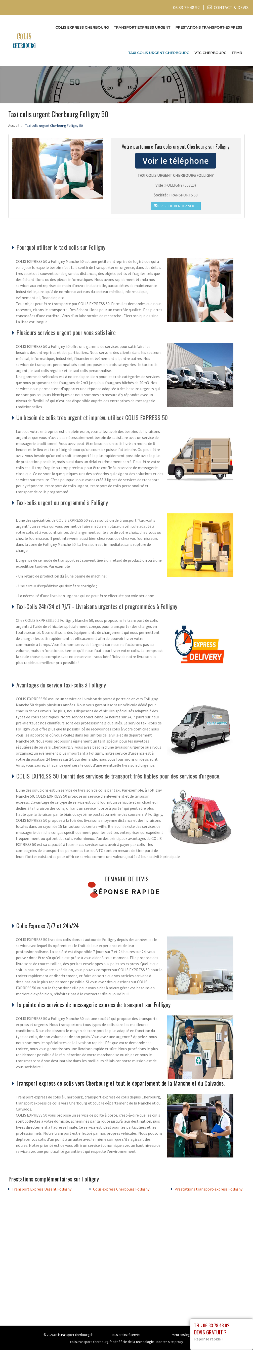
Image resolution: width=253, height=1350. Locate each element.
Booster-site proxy (169, 1341)
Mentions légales (183, 1334)
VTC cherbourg (210, 53)
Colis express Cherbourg (82, 27)
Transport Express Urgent (142, 27)
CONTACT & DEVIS (231, 7)
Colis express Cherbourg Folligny (121, 1188)
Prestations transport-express (208, 27)
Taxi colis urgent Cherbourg (158, 53)
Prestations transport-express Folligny (208, 1188)
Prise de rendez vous (175, 205)
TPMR (237, 53)
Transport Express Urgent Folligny (41, 1188)
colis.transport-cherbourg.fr (73, 1334)
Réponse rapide (126, 891)
